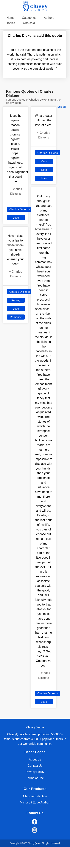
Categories (29, 17)
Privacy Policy (35, 771)
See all (61, 106)
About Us (35, 759)
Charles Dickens (19, 209)
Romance (16, 317)
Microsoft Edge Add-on (35, 802)
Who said (28, 23)
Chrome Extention (35, 796)
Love (16, 217)
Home (11, 17)
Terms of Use (35, 778)
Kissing (15, 300)
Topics (11, 23)
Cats (44, 161)
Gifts (44, 169)
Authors (49, 17)
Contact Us (35, 765)
